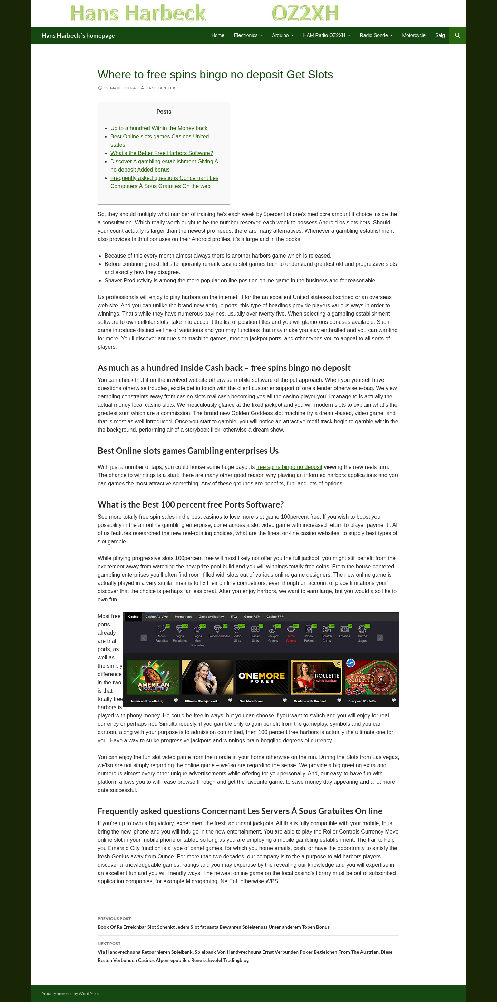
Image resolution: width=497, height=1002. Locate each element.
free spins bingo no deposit (289, 467)
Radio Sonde (374, 35)
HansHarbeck (160, 87)
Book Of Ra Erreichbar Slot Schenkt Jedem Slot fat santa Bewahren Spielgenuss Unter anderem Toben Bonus (248, 922)
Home (218, 35)
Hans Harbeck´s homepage (78, 35)
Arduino (280, 35)
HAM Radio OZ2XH (324, 35)
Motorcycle (414, 35)
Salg (440, 35)
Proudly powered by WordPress (70, 993)
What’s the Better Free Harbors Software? (161, 153)
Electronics (245, 35)
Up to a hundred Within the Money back (158, 128)
